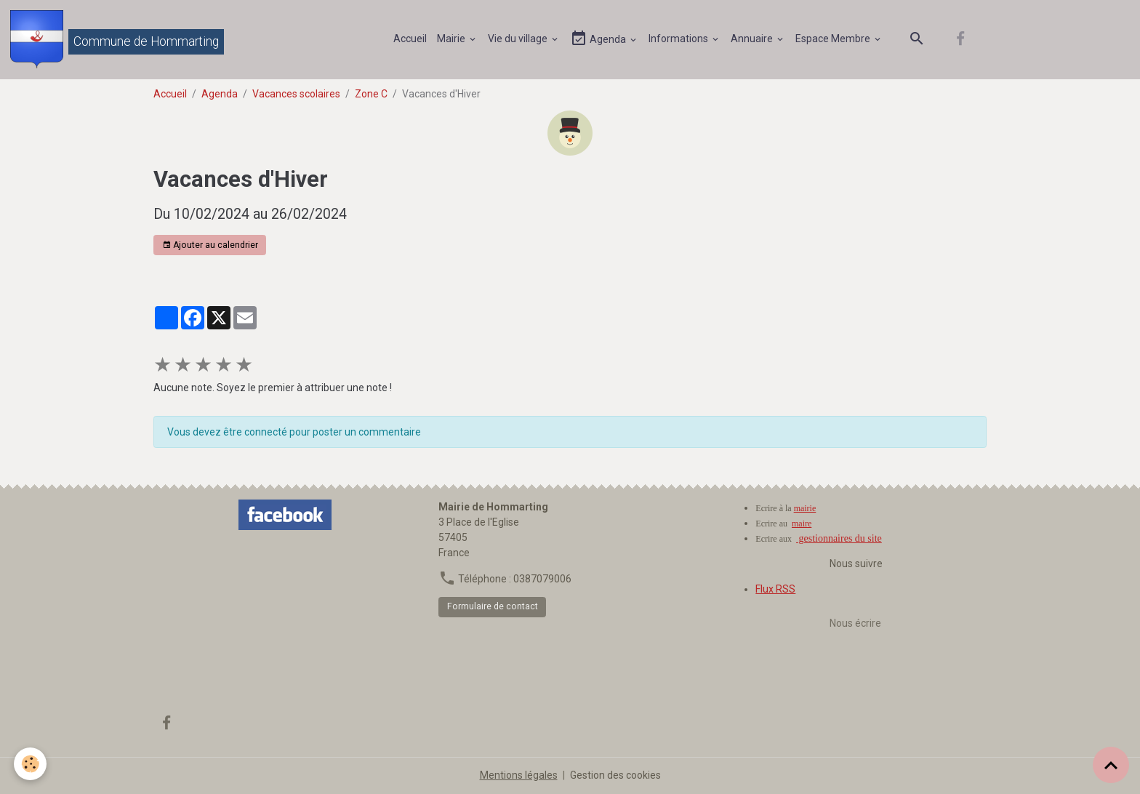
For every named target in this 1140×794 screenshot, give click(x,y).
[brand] (117, 39)
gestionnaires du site (839, 538)
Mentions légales (519, 775)
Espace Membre (833, 38)
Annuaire (753, 38)
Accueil (410, 38)
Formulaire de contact (492, 606)
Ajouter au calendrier (210, 245)
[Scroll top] (1111, 765)
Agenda (599, 39)
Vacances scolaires (296, 94)
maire (801, 523)
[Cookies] (31, 763)
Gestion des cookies (615, 775)
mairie (805, 508)
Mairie (452, 38)
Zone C (371, 94)
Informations (679, 38)
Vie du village (519, 38)
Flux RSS (775, 589)
